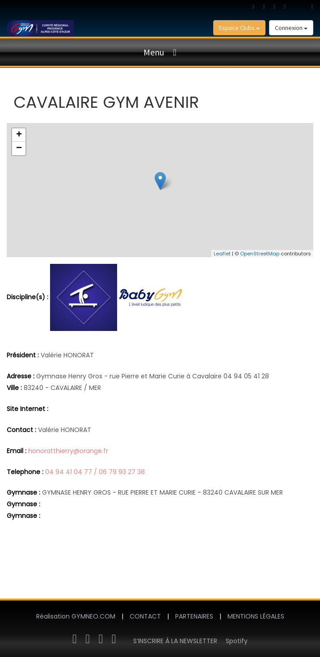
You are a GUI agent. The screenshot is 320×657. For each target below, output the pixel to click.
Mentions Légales (255, 616)
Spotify (237, 640)
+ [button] (19, 135)
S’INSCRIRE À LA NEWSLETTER (175, 640)
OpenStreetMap (259, 253)
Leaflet (222, 253)
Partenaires (194, 616)
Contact (145, 616)
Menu (153, 52)
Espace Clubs (239, 28)
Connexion (291, 28)
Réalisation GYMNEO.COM (75, 616)
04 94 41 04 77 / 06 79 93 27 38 (95, 471)
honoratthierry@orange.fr (68, 450)
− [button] (19, 148)
